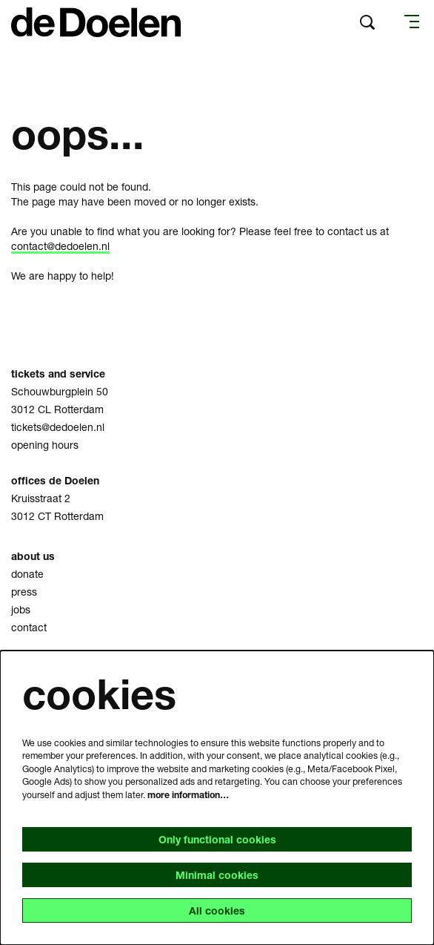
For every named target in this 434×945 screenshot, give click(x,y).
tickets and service (58, 373)
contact (29, 627)
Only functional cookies (217, 839)
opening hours (45, 444)
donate (27, 573)
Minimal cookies (217, 875)
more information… (188, 794)
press (24, 591)
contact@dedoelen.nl (60, 246)
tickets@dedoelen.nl (57, 427)
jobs (20, 609)
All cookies (217, 910)
